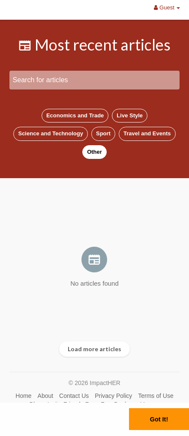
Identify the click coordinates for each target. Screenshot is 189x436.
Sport (103, 133)
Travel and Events (147, 133)
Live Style (130, 115)
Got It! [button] (159, 419)
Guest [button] (167, 7)
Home (23, 395)
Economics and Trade (75, 115)
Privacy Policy (113, 395)
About (46, 395)
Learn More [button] (52, 429)
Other (94, 152)
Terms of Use (155, 395)
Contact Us (74, 395)
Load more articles (94, 348)
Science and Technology (50, 133)
